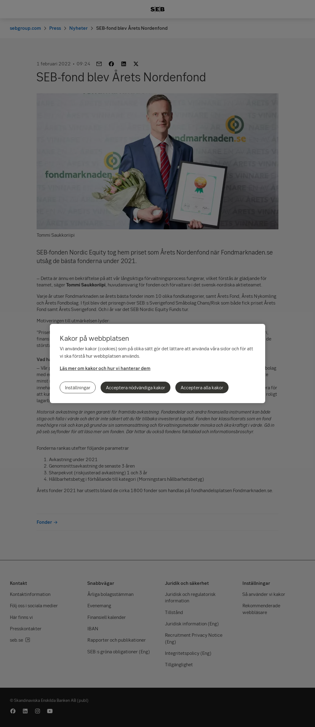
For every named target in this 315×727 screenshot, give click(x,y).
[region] (157, 363)
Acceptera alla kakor (202, 387)
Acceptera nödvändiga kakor (135, 387)
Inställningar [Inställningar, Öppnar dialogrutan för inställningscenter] (77, 387)
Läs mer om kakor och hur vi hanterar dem (105, 368)
